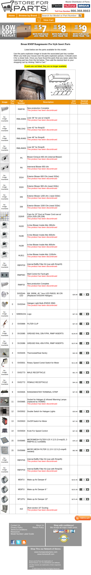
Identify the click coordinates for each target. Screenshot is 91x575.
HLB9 (21, 246)
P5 (21, 158)
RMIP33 (21, 285)
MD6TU (21, 480)
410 (21, 509)
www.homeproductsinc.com (45, 552)
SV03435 (21, 353)
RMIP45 (21, 109)
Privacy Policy (17, 527)
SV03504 (21, 431)
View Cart (45, 20)
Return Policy (38, 527)
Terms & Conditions (19, 530)
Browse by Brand (28, 15)
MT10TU (21, 499)
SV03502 (21, 411)
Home (12, 15)
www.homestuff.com (45, 554)
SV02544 (21, 304)
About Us (40, 525)
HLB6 (21, 236)
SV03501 (21, 363)
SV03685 (21, 402)
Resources (15, 532)
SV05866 (21, 450)
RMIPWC (21, 275)
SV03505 (21, 392)
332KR (21, 216)
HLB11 (21, 255)
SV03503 (21, 421)
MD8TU (21, 489)
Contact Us (15, 525)
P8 (21, 168)
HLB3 (21, 226)
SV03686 (21, 324)
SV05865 (21, 441)
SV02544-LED (21, 294)
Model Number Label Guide (22, 534)
